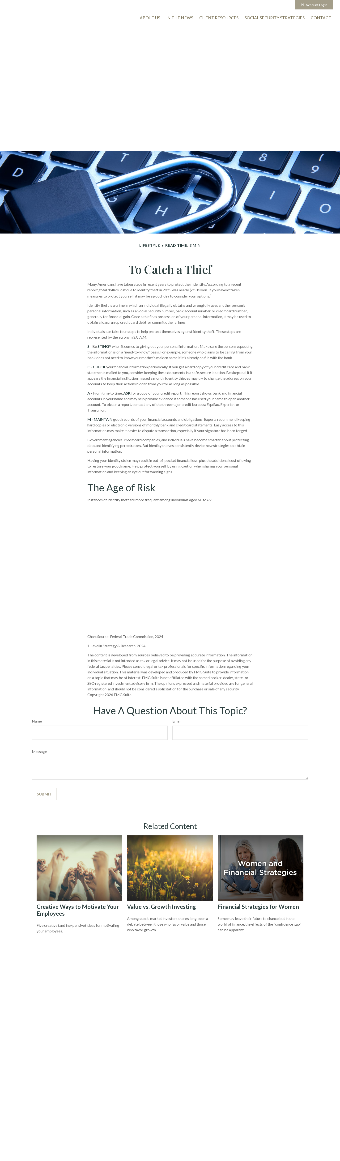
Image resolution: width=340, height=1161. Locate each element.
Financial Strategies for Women (258, 906)
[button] (321, 17)
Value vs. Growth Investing (161, 906)
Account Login (314, 5)
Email (176, 721)
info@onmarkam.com (144, 5)
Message (39, 751)
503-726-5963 (106, 5)
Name (37, 721)
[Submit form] (44, 794)
